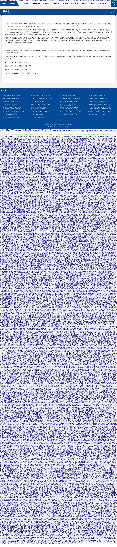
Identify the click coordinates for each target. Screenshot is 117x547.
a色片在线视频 (64, 261)
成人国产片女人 (59, 458)
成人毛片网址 (96, 409)
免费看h (84, 341)
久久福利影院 (28, 439)
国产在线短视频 (83, 179)
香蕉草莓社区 (4, 496)
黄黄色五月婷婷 (32, 232)
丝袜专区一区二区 (28, 388)
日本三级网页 (42, 292)
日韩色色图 (46, 507)
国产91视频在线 (55, 227)
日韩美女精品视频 (62, 222)
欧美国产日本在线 (66, 428)
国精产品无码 (103, 406)
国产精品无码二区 (17, 223)
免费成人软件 (36, 523)
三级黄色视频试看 (51, 444)
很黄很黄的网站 (101, 452)
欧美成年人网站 (14, 141)
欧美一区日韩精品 (73, 482)
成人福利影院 (51, 306)
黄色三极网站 (48, 167)
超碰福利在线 (108, 447)
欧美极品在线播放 (76, 242)
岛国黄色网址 (53, 151)
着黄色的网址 (19, 277)
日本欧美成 (105, 340)
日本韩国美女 (69, 306)
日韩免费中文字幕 (98, 236)
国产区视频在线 (60, 254)
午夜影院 (28, 376)
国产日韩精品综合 (40, 505)
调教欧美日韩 (86, 252)
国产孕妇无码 (103, 153)
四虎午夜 (73, 473)
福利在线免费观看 (85, 337)
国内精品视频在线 (45, 436)
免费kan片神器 (112, 390)
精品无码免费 (95, 227)
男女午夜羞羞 (74, 255)
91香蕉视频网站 (103, 169)
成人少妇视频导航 (30, 163)
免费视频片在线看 (15, 270)
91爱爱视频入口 (97, 261)
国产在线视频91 (87, 197)
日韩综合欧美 (64, 517)
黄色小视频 (100, 395)
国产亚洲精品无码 (103, 154)
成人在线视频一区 (33, 157)
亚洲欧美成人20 (26, 384)
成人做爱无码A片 (13, 357)
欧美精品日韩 (53, 417)
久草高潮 (106, 524)
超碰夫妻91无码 (11, 144)
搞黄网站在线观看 (107, 302)
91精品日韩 (107, 536)
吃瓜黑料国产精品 (27, 185)
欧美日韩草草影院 (38, 452)
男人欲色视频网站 (75, 219)
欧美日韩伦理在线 (94, 222)
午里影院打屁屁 (28, 482)
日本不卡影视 (45, 493)
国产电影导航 (99, 542)
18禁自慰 (81, 505)
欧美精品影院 (59, 153)
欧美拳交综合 (8, 344)
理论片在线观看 (78, 469)
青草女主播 (77, 545)
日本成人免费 (100, 381)
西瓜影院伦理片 (54, 188)
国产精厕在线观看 (10, 219)
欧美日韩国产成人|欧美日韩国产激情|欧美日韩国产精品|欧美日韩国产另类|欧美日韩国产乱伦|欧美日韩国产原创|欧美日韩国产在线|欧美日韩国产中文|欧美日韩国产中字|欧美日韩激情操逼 (58, 321)
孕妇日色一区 (42, 255)
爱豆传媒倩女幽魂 (34, 533)
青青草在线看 (96, 337)
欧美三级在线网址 (78, 349)
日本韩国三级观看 (27, 448)
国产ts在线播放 (50, 186)
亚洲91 (113, 349)
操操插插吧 (93, 439)
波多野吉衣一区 (15, 496)
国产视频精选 (72, 505)
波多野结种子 (30, 222)
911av (11, 480)
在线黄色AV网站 (5, 445)
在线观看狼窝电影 (49, 450)
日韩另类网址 (64, 502)
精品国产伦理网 (5, 439)
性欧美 (30, 441)
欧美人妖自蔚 (27, 284)
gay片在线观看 (94, 482)
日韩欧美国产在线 (6, 489)
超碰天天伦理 (84, 385)
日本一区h (13, 391)
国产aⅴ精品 (28, 536)
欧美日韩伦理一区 (8, 368)
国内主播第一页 (51, 289)
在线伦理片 (45, 477)
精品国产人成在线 (9, 214)
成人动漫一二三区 (62, 539)
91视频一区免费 (9, 543)
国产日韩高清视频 (25, 198)
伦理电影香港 (9, 292)
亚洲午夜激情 (42, 245)
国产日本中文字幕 (50, 330)
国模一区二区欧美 (68, 229)
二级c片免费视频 (29, 267)
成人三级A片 (113, 461)
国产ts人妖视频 (88, 410)
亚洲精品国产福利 (97, 352)
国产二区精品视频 (24, 473)
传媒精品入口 (18, 153)
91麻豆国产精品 (96, 545)
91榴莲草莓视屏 (22, 360)
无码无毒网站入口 (72, 460)
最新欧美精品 (60, 236)
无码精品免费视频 (91, 499)
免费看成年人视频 (37, 514)
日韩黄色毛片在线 (104, 428)
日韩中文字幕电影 (92, 511)
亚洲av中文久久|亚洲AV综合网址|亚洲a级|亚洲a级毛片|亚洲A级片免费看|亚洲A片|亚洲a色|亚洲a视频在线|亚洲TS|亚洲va (58, 323)
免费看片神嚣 (78, 167)
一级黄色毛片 (68, 308)
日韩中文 (81, 366)
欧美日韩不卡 (89, 505)
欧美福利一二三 (44, 353)
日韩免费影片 (99, 509)
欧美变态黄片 (19, 230)
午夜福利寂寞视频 (43, 420)
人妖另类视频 (43, 521)
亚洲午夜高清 (59, 445)
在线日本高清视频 (41, 362)
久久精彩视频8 (44, 303)
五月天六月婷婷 (11, 213)
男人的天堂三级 (31, 166)
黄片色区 (63, 387)
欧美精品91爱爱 (79, 406)
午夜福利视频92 (108, 160)
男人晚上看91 (76, 489)
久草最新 (57, 355)
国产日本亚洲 (49, 283)
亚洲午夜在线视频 (41, 300)
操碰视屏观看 (50, 302)
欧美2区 (26, 374)
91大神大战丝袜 (102, 502)
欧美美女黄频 (11, 518)
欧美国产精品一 (110, 235)
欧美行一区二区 (60, 281)
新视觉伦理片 (39, 170)
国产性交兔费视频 (59, 270)
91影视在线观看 (86, 382)
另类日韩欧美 (78, 403)
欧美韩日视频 (110, 147)
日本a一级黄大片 (22, 352)
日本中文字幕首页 (10, 479)
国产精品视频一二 (56, 338)
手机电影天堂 (107, 445)
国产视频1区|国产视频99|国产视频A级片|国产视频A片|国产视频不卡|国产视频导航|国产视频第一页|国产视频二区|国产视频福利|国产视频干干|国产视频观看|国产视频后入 (58, 320)
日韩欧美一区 (47, 498)
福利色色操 (98, 435)
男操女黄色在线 (54, 217)
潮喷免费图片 (39, 515)
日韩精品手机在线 (45, 492)
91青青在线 (65, 496)
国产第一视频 (94, 442)
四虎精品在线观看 (35, 530)
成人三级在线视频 (39, 249)
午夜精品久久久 (28, 409)
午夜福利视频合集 (47, 463)
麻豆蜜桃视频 (77, 223)
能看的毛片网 (90, 495)
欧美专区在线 (107, 167)
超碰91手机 (50, 527)
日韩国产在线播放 (98, 333)
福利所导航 (38, 344)
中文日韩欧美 (108, 479)
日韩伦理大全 (99, 303)
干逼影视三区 (57, 208)
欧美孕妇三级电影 (69, 201)
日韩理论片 (4, 474)
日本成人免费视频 (37, 224)
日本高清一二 (65, 509)
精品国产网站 (78, 182)
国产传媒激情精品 (45, 379)
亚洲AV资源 (40, 365)
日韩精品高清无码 (84, 290)
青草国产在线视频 (75, 425)
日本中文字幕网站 (82, 404)
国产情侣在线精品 (89, 140)
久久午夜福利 (84, 151)
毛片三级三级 (106, 217)
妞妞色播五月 (14, 447)
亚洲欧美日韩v (44, 349)
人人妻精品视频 (43, 144)
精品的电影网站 (84, 401)
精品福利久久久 (49, 198)
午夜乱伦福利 (16, 185)
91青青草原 (9, 458)
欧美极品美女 (48, 208)
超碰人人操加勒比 (93, 163)
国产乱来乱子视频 (82, 302)
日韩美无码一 (101, 403)
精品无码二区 (95, 353)
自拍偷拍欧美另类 (24, 407)
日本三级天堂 (86, 238)
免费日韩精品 (76, 239)
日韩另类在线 (111, 262)
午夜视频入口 (73, 343)
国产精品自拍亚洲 (47, 363)
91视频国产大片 (89, 521)
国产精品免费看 (34, 147)
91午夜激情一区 (64, 141)
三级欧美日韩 (107, 384)
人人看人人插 (94, 300)
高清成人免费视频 (62, 189)
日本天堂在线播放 (106, 420)
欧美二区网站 (52, 277)
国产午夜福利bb (61, 419)
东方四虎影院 (16, 265)
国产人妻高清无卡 (53, 232)
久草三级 (5, 450)
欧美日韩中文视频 (25, 542)
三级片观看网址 (32, 156)
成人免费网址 (7, 229)
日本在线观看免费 (101, 330)
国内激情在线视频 (83, 224)
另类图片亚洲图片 (20, 476)
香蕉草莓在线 (67, 338)
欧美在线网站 (18, 466)
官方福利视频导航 (32, 261)
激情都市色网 (63, 144)
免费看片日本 (83, 412)
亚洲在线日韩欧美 (65, 279)
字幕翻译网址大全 (9, 245)
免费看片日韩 (64, 296)
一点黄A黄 (73, 366)
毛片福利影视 (33, 181)
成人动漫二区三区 (51, 200)
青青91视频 (20, 375)
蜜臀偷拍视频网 (84, 524)
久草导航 (104, 469)
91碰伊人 (94, 374)
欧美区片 (18, 471)
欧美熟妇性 (93, 441)
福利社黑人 (55, 454)
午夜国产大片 (82, 502)
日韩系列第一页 (38, 192)
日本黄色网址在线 (107, 508)
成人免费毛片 (7, 265)
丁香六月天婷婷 (99, 417)
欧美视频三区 (56, 214)
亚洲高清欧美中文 (97, 447)
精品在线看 (99, 479)
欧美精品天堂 (105, 265)
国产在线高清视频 (48, 140)
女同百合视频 (65, 420)
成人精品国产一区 (86, 480)
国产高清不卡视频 (21, 372)
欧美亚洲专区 (35, 398)
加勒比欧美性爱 (80, 154)
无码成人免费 (21, 300)
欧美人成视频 (13, 238)
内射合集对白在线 (110, 191)
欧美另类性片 (66, 173)
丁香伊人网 (111, 414)
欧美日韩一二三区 (80, 369)
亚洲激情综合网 (67, 334)
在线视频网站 (43, 143)
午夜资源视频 (93, 448)
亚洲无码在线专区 (94, 277)
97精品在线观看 (44, 488)
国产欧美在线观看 (89, 251)
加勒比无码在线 (77, 150)
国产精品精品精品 (80, 176)
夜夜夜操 (50, 508)
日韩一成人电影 (67, 223)
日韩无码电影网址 (68, 363)
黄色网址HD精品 (97, 216)
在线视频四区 (112, 162)
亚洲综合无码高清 (94, 265)
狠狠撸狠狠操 (105, 290)
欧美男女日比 (81, 273)
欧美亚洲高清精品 (35, 423)
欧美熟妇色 (105, 371)
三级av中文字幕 (48, 229)
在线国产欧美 (21, 391)
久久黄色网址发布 (27, 203)
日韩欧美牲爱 (74, 368)
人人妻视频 (62, 398)
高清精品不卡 (52, 476)
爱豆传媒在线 (36, 376)
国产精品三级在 (109, 398)
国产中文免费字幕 (105, 296)
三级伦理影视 (108, 423)
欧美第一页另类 (75, 211)
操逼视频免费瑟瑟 (83, 496)
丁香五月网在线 (80, 204)
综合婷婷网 (39, 391)
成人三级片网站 (16, 537)
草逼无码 (10, 438)
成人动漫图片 (17, 409)
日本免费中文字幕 (67, 521)
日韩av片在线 (104, 457)
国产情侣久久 (9, 546)
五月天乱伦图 (12, 417)
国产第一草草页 (10, 170)
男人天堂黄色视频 (85, 261)
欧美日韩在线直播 (79, 355)
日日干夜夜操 (103, 477)
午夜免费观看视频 (41, 480)
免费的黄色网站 (90, 347)
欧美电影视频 (50, 540)
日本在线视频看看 (34, 296)
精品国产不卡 (73, 277)
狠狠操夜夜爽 (65, 528)
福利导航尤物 (108, 245)
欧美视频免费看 (48, 414)
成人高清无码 (66, 191)
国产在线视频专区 (100, 262)
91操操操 (33, 540)
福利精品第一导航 (18, 508)
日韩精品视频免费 (45, 214)
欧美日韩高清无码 (106, 144)
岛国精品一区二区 (24, 398)
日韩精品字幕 (62, 442)
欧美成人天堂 (95, 346)
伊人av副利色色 (87, 498)
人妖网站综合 (73, 412)
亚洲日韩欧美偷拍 (53, 409)
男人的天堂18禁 (46, 441)
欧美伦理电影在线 (87, 471)
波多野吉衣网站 (63, 162)
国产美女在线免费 (34, 207)
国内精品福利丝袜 (83, 200)
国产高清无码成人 (32, 233)
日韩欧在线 (101, 338)
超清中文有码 (44, 350)
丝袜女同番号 (78, 140)
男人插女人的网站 (30, 277)
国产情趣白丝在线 (93, 153)
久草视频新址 (106, 309)
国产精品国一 (54, 233)
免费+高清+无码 (40, 471)
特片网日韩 (36, 493)
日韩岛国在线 (42, 232)
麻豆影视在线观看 (106, 277)
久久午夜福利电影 (59, 182)
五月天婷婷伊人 (22, 287)
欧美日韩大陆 (86, 156)
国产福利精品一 (30, 365)
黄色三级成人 (89, 230)
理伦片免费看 (86, 476)
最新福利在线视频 (95, 143)
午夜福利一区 (42, 219)
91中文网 (46, 502)
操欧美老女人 (107, 397)
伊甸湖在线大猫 (101, 204)
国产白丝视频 (40, 194)
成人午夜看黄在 (61, 299)
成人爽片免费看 (96, 526)
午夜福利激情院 (36, 394)
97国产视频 (33, 387)
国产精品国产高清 (33, 214)
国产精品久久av (49, 286)
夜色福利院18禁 (109, 239)
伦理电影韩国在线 (59, 359)
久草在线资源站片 (40, 439)
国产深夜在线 (72, 222)
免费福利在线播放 (20, 156)
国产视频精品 (12, 540)
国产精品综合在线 (52, 448)
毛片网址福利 (55, 512)
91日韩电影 (79, 452)
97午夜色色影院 (97, 363)
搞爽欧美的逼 (95, 144)
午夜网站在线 (108, 150)
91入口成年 (85, 488)
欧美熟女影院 (96, 157)
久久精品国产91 (29, 251)
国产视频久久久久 (79, 504)
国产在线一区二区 (107, 159)
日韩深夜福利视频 (32, 518)
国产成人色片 (90, 518)
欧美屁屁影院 (87, 236)
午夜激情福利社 (76, 498)
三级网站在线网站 (98, 517)
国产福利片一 (72, 162)
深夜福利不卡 (52, 368)
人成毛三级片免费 (66, 147)
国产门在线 (104, 464)
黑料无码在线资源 (8, 299)
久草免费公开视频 (106, 486)
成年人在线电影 (20, 368)
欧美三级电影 (111, 473)
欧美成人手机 (19, 495)
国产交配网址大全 (49, 254)
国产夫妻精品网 (32, 159)
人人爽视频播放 (72, 213)
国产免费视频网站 (105, 179)
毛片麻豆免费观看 (18, 442)
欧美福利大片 (46, 390)
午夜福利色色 (96, 156)
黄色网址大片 (71, 330)
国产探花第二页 (98, 336)
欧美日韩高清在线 (61, 179)
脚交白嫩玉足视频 (39, 186)
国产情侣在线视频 (104, 229)
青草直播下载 (84, 159)
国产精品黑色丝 (51, 299)
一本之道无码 (51, 245)
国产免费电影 (22, 143)
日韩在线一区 (33, 148)
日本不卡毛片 (24, 246)
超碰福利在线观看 (109, 238)
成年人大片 (98, 493)
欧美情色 (45, 509)
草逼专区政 (62, 524)
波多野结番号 (55, 493)
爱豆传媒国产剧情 (94, 302)
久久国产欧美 (26, 450)
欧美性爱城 (83, 390)
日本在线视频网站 (24, 460)
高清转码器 (68, 477)
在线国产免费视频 (57, 169)
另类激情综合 (67, 207)
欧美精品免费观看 (71, 523)
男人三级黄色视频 (81, 537)
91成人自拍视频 (94, 194)
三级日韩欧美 (108, 146)
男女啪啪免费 (71, 230)
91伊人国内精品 (23, 512)
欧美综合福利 (77, 147)
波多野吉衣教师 (53, 157)
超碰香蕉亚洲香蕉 (62, 466)
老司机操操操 (106, 151)
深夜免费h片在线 (12, 499)
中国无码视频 (27, 208)
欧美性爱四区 (112, 407)
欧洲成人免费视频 (82, 394)
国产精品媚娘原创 (106, 416)
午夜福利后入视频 (85, 517)
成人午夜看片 (51, 222)
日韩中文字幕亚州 (65, 217)
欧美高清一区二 (5, 264)
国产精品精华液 (92, 162)
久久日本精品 (12, 331)
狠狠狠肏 (60, 407)
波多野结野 (105, 337)
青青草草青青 (79, 499)
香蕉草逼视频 (80, 466)
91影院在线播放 (54, 166)
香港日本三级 (79, 347)
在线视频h (108, 542)
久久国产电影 (83, 255)
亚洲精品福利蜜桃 (8, 222)
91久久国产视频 (62, 163)
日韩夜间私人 (56, 211)
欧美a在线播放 (64, 188)
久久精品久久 (94, 243)
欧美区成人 (75, 439)
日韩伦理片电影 (10, 257)
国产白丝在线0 (48, 274)
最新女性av (31, 378)
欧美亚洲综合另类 (48, 455)
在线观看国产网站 (6, 274)
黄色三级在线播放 (50, 154)
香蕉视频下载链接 (88, 147)
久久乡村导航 (78, 447)
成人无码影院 (7, 382)
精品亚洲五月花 (69, 169)
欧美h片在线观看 (64, 242)
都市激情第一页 (50, 412)
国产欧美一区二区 (24, 517)
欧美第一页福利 (49, 281)
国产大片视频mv (54, 184)
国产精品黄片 (59, 172)
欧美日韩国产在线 (96, 536)
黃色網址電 (38, 498)
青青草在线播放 (7, 466)
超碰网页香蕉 (108, 189)
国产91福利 (82, 460)
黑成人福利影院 (105, 227)
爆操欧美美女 (89, 388)
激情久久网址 (38, 203)
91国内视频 (16, 369)
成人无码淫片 (71, 431)
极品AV (109, 471)
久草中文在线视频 (8, 372)
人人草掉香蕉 (12, 262)
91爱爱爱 (7, 504)
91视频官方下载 (87, 146)
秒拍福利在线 (103, 257)
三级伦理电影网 (9, 406)
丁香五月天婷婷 (17, 172)
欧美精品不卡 (29, 508)
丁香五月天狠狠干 (31, 546)
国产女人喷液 (72, 241)
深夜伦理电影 (80, 201)
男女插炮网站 (74, 184)
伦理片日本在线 (26, 204)
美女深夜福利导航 (12, 350)
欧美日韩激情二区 (65, 470)
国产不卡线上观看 (77, 251)
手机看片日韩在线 (74, 382)
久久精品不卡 (88, 170)
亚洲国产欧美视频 (11, 398)
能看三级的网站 (72, 398)
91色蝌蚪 (66, 413)
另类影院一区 (88, 360)
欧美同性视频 (82, 458)
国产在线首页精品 (57, 226)
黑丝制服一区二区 (63, 309)
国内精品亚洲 (99, 539)
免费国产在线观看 (16, 236)
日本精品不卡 (94, 211)
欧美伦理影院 (53, 159)
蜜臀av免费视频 (57, 146)
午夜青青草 (13, 337)
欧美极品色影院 (88, 423)
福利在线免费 (53, 303)
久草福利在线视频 (12, 303)
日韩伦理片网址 (98, 512)
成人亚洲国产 (82, 343)
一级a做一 (79, 461)
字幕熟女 (98, 469)
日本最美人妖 (106, 226)
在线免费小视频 (67, 432)
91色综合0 (87, 447)
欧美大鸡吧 (13, 454)
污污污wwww (18, 534)
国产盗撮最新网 (12, 488)
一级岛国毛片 (65, 211)
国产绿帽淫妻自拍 (81, 153)
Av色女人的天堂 (64, 233)
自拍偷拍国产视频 (53, 425)
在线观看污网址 (14, 246)
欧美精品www (95, 464)
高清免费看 (110, 521)
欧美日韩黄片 (31, 216)
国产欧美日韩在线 (55, 220)
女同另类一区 (76, 235)
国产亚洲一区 (7, 442)
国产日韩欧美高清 (27, 249)
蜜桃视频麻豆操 (37, 204)
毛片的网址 (73, 502)
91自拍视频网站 (65, 184)
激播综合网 (34, 379)
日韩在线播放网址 (97, 398)
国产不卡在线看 (109, 528)
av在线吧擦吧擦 (16, 179)
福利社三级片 (106, 493)
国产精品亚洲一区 (75, 471)
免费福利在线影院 (74, 151)
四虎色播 (68, 435)
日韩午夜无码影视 (73, 295)
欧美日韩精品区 (102, 283)
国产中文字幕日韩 (47, 305)
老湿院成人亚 (34, 217)
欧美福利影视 (73, 467)
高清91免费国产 (80, 281)
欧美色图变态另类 (63, 479)
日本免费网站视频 (84, 254)
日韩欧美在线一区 (47, 270)
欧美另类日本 (68, 495)
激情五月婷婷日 (71, 270)
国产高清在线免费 (97, 223)
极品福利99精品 (13, 220)
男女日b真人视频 (29, 194)
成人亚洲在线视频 (13, 227)
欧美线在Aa (60, 388)
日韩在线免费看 (82, 492)
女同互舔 (13, 530)
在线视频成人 (31, 347)
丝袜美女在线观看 (71, 458)
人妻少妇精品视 (80, 356)
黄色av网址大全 (5, 205)
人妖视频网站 (29, 404)
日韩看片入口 (57, 498)
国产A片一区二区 (95, 233)
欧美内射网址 (104, 267)
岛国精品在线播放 (21, 403)
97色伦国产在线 (96, 311)
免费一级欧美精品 (95, 159)
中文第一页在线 (10, 195)
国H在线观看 (32, 334)
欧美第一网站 (28, 176)
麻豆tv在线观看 (37, 450)
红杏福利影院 (10, 277)
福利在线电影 (6, 154)
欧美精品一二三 (73, 163)
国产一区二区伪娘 (98, 245)
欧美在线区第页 (94, 267)
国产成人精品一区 (8, 527)
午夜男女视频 (27, 341)
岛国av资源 (96, 382)
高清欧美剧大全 (94, 394)
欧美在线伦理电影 (93, 391)
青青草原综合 (7, 185)
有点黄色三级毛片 (60, 230)
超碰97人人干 (45, 528)
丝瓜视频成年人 (73, 486)
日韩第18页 (10, 416)
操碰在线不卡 (21, 262)
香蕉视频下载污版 (21, 416)
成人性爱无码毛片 (49, 344)
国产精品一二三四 (43, 156)
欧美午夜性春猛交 (101, 258)
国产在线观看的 (23, 162)
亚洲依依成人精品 (97, 455)
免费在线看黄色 (99, 191)
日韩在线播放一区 (39, 179)
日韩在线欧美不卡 (22, 530)
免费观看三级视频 (51, 340)
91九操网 (48, 435)
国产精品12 (20, 385)
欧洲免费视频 (81, 162)
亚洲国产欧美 (82, 450)
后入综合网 (103, 404)
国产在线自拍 (69, 176)
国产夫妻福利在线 (21, 429)
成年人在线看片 (74, 261)
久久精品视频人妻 (90, 283)
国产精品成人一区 (41, 306)
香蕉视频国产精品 (102, 347)
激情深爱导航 (54, 148)
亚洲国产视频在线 (85, 340)
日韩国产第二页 (16, 515)
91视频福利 (106, 526)
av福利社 (59, 540)
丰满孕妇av (72, 490)
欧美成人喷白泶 (72, 508)
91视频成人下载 (85, 217)
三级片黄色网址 (109, 197)
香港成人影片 (83, 163)
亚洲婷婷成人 (47, 432)
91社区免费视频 (43, 428)
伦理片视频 (78, 455)
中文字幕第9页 (38, 265)
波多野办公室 (4, 414)
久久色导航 (46, 512)
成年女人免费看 (7, 178)
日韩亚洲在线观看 (91, 428)
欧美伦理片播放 (9, 403)
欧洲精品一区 (15, 309)
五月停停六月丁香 (70, 404)
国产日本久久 (99, 242)
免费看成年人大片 (60, 213)
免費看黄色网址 (35, 477)
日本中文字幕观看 (88, 279)
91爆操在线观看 (104, 194)
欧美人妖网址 (24, 148)
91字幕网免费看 (88, 167)
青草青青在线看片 (16, 509)
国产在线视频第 (101, 407)
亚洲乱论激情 (94, 385)
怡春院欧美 (14, 407)
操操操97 (81, 520)
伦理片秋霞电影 (75, 413)
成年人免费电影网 (45, 413)
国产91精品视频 (67, 208)
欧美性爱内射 (60, 344)
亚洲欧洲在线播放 (90, 365)
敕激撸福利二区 (40, 200)
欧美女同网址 (111, 273)
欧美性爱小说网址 (37, 248)
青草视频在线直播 (101, 375)
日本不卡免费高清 (71, 243)
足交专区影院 (56, 496)
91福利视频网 (64, 483)
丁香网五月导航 (103, 372)
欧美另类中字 (91, 248)
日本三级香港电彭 (58, 393)
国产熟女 (53, 477)
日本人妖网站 (50, 172)
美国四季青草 (85, 346)
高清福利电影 (91, 395)
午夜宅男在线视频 (55, 509)
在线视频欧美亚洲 (80, 293)
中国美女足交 (48, 185)
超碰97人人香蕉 (26, 167)
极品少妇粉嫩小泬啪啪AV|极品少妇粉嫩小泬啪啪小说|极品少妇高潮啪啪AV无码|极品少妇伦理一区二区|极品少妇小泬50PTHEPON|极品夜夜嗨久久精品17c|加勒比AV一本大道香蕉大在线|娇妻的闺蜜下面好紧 (58, 317)
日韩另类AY (41, 395)
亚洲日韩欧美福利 (87, 417)
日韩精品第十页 (55, 420)
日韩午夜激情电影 (33, 303)
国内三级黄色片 (23, 454)
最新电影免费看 (42, 311)
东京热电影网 (80, 283)
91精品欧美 (65, 423)
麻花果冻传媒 (108, 140)
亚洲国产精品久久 (68, 447)
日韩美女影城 (70, 274)
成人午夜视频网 (19, 271)
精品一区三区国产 (77, 258)
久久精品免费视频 (101, 195)
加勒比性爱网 (100, 165)
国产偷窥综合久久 (15, 160)
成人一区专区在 (50, 534)
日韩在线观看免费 (40, 448)
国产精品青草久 (87, 451)
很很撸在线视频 (68, 403)
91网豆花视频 (46, 394)
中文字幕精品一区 (67, 355)
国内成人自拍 (56, 518)
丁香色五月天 (80, 205)
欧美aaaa (65, 540)
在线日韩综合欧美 (93, 305)
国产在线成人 (109, 537)
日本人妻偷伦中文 (33, 366)
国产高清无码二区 (26, 493)
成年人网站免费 (18, 536)
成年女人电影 (52, 480)
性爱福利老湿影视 (24, 417)
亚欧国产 (41, 426)
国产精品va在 (91, 473)
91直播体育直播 (31, 195)
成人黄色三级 (4, 340)
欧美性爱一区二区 (9, 311)
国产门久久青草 (16, 243)
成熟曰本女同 (12, 347)
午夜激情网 (20, 397)
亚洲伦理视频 (45, 407)
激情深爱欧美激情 (29, 223)
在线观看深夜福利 (69, 507)
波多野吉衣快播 (36, 485)
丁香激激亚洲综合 (54, 150)
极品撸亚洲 (96, 362)
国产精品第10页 (52, 162)
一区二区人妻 (48, 334)
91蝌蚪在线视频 (85, 186)
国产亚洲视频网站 (91, 264)
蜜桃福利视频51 (96, 217)
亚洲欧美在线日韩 (62, 467)
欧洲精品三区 (34, 280)
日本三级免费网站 (38, 466)
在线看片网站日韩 (50, 224)
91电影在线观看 (10, 385)
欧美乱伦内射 (10, 413)
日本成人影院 (21, 353)
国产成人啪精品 (26, 340)
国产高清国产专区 (71, 536)
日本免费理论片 (55, 416)
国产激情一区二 (57, 246)
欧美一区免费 (10, 230)
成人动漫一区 (75, 214)
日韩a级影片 (50, 400)
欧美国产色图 (78, 262)
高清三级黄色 (40, 479)
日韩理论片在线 (106, 362)
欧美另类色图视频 (55, 406)
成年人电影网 (69, 154)
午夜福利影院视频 (22, 146)
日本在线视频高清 (104, 543)
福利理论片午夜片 (57, 201)
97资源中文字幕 (96, 290)
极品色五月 (37, 509)
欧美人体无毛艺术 (61, 486)
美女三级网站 (57, 284)
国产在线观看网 (92, 369)
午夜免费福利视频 (93, 429)
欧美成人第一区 (30, 442)
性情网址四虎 (112, 452)
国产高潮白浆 (96, 309)
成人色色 (40, 355)
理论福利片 (24, 369)
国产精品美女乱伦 (76, 515)
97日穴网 (97, 505)
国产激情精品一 (42, 331)
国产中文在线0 (74, 464)
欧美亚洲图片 (34, 227)
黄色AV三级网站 (59, 426)
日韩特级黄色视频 (48, 357)
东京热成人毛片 (110, 338)
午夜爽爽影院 (107, 182)
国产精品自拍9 (82, 473)
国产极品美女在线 (75, 238)
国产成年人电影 (13, 191)
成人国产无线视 (43, 279)
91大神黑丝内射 (108, 166)
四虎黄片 (54, 524)
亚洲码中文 (71, 356)
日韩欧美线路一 (99, 537)
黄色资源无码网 (78, 298)
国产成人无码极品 (43, 531)
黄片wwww (38, 432)
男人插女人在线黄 (24, 312)
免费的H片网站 (70, 426)
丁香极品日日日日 (8, 349)
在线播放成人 (46, 298)
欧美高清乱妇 (84, 232)
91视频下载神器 (70, 441)
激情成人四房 (81, 241)
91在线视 (35, 426)
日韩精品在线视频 (92, 293)
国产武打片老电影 (89, 298)
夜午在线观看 (98, 528)
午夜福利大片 (77, 197)
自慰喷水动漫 (63, 232)
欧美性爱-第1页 (69, 140)
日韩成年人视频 (28, 210)
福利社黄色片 (106, 276)
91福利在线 (57, 334)
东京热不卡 (31, 429)
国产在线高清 (53, 309)
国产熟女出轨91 (88, 376)
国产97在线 (51, 520)
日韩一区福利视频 (15, 450)
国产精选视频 (69, 182)
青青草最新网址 (23, 238)
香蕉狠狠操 (100, 365)
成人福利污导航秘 (61, 546)
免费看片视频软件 (69, 394)
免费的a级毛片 (24, 239)
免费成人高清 (34, 239)
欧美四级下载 (106, 306)
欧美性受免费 (53, 530)
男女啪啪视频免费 (53, 387)
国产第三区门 (81, 391)
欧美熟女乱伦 (4, 192)
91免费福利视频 (50, 179)
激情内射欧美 (107, 410)
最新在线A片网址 (96, 474)
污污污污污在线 (23, 521)
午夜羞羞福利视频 (57, 369)
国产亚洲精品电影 (15, 204)
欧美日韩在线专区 (52, 343)
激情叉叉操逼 (105, 143)
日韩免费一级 (112, 300)
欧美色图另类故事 (62, 429)
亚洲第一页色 (32, 355)
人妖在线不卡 (12, 276)
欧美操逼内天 (55, 366)
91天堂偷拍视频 (70, 210)
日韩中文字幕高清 (28, 511)
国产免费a (5, 444)
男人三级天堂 (99, 251)
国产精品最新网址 (62, 397)
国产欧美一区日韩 (108, 295)
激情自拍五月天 (93, 270)
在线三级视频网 (94, 224)
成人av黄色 (20, 365)
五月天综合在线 (64, 501)
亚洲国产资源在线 (36, 374)
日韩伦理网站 (98, 438)
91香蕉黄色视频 (66, 143)
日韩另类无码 (42, 287)
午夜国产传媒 (43, 337)
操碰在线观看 (4, 388)
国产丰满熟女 (47, 265)
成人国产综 (83, 486)
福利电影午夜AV (90, 281)
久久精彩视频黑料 (6, 284)
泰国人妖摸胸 (71, 260)
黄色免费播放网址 (28, 471)
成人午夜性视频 (54, 279)
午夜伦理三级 (90, 485)
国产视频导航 (101, 473)
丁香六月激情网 (7, 476)
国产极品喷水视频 (16, 208)
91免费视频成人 (75, 309)
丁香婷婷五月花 (80, 172)
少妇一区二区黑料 (75, 166)
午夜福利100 (84, 368)
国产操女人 (17, 511)
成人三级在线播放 (104, 232)
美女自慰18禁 (4, 454)
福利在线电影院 (43, 309)
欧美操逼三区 (74, 233)
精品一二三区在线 (38, 458)
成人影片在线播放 (95, 276)
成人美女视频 (88, 359)
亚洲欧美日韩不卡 (58, 435)
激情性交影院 (95, 184)
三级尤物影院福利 (82, 270)
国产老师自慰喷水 (9, 295)
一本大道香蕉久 (79, 485)
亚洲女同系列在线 (98, 514)
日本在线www (34, 526)
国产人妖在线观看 (88, 242)
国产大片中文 (95, 401)
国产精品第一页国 (27, 273)
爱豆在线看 (112, 527)
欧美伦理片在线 (54, 258)
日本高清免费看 (109, 512)
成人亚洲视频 (88, 203)
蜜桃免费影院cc (48, 182)
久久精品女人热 (13, 252)
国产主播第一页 (81, 198)
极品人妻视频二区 (110, 488)
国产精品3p (25, 504)
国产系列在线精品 (53, 311)
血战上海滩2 (23, 499)
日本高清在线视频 (27, 281)
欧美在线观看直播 (20, 261)
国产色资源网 (42, 438)
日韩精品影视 (64, 352)
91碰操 (90, 537)
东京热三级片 (33, 309)
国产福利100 (41, 540)
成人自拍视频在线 (86, 309)
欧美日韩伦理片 (95, 192)
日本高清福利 (87, 362)
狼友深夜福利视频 (65, 409)
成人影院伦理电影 (38, 461)
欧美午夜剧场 (95, 416)
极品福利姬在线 (44, 160)
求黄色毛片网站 (78, 334)
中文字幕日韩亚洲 (94, 400)
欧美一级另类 (39, 511)
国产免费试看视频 (84, 463)
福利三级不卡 (108, 454)
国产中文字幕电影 (51, 216)
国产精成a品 (74, 517)
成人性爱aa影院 (23, 207)
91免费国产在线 (19, 289)
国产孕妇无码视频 (27, 505)
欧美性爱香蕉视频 (51, 515)
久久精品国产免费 (75, 457)
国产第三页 (26, 514)
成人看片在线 (74, 311)
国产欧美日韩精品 (72, 384)
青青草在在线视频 (11, 521)
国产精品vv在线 (7, 534)
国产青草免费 (33, 276)
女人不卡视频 (9, 267)
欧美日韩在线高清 (51, 442)
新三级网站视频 (101, 241)
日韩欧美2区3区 (34, 308)
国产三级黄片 (104, 531)
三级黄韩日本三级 (91, 414)
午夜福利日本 (70, 537)
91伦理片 (104, 353)
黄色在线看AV (61, 330)
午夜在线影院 (98, 334)
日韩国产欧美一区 (110, 413)
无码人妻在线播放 (71, 257)
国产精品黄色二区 (110, 540)
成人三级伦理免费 (22, 173)
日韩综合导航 (79, 414)
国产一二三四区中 (58, 536)
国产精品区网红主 (54, 147)
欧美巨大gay (40, 442)
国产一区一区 (60, 276)
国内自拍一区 (18, 260)
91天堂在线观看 (32, 287)
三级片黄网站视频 (12, 280)
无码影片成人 (10, 428)
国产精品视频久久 (8, 242)
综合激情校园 (42, 387)
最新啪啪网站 (19, 376)
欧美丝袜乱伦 (30, 300)
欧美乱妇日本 (42, 276)
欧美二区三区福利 (106, 252)
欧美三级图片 (42, 141)
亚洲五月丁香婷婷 (10, 423)
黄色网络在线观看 (54, 268)
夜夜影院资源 (91, 419)
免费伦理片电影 (36, 517)
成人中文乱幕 (60, 165)
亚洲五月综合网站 (65, 258)
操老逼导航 (86, 454)
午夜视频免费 (39, 385)
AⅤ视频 (29, 452)
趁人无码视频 (69, 167)
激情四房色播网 (40, 172)
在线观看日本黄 (72, 450)
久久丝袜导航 (88, 436)
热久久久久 (4, 452)
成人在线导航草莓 (83, 441)
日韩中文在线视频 (88, 509)
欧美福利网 (77, 353)
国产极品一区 (90, 303)
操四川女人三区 (47, 210)
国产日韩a (72, 466)
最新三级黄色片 (9, 501)
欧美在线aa (3, 379)
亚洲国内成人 (63, 471)
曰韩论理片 (27, 458)
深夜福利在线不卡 (41, 257)
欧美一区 (96, 457)
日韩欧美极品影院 (8, 182)
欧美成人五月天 (64, 311)
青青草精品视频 (104, 185)
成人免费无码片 (62, 490)
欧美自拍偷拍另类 (31, 520)
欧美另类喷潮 (28, 336)
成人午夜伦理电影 (39, 178)
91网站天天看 (76, 435)
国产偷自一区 (10, 429)
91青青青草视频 (78, 268)
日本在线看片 (26, 229)
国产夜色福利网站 (24, 540)
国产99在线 (4, 463)
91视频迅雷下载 (90, 195)
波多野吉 (96, 379)
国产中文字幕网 (84, 233)
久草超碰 (99, 433)
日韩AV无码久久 (8, 260)
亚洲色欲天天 (58, 360)
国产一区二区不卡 (60, 283)
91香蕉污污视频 (52, 300)
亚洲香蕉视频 (9, 286)
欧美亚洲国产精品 (8, 268)
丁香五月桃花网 (34, 201)
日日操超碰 (69, 375)
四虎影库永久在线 (88, 501)
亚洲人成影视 (27, 435)
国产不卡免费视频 (70, 302)
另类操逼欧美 (22, 150)
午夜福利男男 (74, 148)
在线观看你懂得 (73, 527)
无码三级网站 (22, 474)
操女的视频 (91, 527)
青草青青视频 (33, 141)
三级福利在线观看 (22, 276)
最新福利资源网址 (88, 191)
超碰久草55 (108, 520)
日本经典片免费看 (106, 156)
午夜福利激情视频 (92, 490)
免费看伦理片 (77, 341)
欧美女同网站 (67, 376)
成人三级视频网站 (106, 200)
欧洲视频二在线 (96, 214)
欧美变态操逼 (32, 464)
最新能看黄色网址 (10, 502)
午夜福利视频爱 (19, 419)
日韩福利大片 (53, 542)
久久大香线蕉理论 (59, 167)
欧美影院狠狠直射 (109, 476)
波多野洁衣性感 (15, 414)
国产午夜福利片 (71, 273)
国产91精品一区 (109, 242)
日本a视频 (101, 520)
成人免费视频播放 (95, 492)
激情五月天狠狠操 (67, 203)
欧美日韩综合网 (63, 480)
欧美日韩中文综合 (51, 249)
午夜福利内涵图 (37, 502)
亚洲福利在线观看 (6, 283)
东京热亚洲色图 (20, 413)
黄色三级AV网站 (52, 241)
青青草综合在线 (20, 195)
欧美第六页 (66, 379)
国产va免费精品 (39, 185)
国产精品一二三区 (44, 197)
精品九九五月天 (60, 178)
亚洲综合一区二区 (83, 276)
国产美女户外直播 (83, 267)
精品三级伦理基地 (41, 251)
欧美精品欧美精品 (32, 292)
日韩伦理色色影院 (42, 429)
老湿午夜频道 (111, 330)
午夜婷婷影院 (46, 369)
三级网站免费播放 (87, 435)
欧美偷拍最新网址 (41, 451)
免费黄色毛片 (87, 268)
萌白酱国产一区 (75, 438)
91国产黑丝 (34, 337)
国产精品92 (9, 341)
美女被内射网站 (62, 347)
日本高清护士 (69, 281)
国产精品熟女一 (74, 385)
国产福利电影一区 (54, 143)
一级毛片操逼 (24, 309)
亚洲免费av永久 (7, 498)
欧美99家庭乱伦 (55, 197)
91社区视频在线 (86, 239)
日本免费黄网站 (90, 172)
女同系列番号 (29, 419)
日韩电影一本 (80, 352)
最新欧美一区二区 (77, 542)
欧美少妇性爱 (72, 300)
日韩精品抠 (35, 460)
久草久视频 (31, 391)
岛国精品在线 (16, 203)
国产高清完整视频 (11, 338)
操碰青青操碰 (12, 181)
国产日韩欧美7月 (35, 390)
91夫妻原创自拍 (94, 179)
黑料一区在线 (91, 178)
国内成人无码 (36, 205)
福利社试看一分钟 (76, 531)
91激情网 (7, 469)
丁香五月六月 (22, 232)
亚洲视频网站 (54, 261)
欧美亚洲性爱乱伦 (68, 518)
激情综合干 (6, 537)
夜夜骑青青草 (94, 296)
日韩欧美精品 (39, 223)
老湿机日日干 (109, 230)
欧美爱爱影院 (9, 186)
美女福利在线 (77, 156)
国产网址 (98, 371)
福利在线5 (20, 463)
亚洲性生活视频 (31, 368)
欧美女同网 (23, 483)
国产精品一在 (111, 283)
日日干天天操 (13, 241)
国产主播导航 (30, 170)
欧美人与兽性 (60, 306)
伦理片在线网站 (107, 311)
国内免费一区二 (60, 286)
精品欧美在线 (63, 181)
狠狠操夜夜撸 (84, 143)
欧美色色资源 (7, 455)
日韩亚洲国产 (52, 438)
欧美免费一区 (45, 473)
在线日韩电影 (48, 284)
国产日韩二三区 (8, 200)
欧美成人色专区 (51, 356)
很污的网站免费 (20, 257)
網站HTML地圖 (67, 127)
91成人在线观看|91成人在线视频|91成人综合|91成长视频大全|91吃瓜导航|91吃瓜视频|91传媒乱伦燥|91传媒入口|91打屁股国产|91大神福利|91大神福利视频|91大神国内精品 (54, 134)
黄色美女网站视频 (79, 338)
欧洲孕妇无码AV (7, 436)
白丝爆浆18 (75, 390)
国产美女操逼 (86, 223)
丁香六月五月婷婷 (96, 384)
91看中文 (91, 368)
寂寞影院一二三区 (52, 501)
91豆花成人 (17, 505)
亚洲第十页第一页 (22, 144)
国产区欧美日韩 (101, 281)
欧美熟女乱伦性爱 (21, 381)
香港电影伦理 (29, 385)
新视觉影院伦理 (28, 153)
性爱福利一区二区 (46, 375)
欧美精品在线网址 (46, 146)
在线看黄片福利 (93, 344)
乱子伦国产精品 (104, 490)
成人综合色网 (12, 287)
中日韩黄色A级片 (29, 371)
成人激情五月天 (82, 213)
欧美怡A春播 (20, 412)
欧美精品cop (42, 483)
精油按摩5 (48, 359)
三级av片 (45, 374)
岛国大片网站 (99, 140)
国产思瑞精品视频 (24, 338)
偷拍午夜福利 (93, 404)
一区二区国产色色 (100, 390)
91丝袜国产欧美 (105, 480)
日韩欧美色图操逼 (66, 150)
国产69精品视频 (40, 213)
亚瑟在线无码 (4, 302)
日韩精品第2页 (110, 274)
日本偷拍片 (41, 356)
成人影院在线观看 (32, 436)
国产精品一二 (41, 216)
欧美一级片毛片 (108, 393)
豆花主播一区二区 (88, 220)
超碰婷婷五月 (87, 182)
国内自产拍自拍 (50, 236)
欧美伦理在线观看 (24, 280)
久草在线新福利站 (102, 431)
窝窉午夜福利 (43, 217)
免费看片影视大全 (21, 533)
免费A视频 (90, 357)
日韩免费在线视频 (27, 154)
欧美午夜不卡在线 (91, 349)
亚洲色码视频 (82, 188)
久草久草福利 (47, 341)
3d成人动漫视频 (81, 210)
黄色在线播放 (108, 236)
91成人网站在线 (31, 425)
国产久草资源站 (58, 205)
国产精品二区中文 (24, 298)
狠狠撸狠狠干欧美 (31, 470)
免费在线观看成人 (42, 268)
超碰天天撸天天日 (53, 346)
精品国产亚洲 (79, 306)
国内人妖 (14, 359)
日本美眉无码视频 (59, 274)
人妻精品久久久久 (74, 189)
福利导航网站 (16, 229)
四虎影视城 (11, 381)
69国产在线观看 (9, 376)
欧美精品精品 (86, 226)
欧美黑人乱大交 (110, 444)
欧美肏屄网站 (89, 205)
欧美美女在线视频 (50, 457)
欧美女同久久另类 (8, 490)
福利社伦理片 (88, 292)
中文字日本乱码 (54, 374)
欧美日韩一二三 (93, 148)
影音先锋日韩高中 (71, 474)
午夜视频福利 (86, 409)
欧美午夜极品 (110, 219)
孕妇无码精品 (15, 264)
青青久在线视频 (24, 357)
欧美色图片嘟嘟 (76, 279)
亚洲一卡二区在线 (110, 438)
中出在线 (64, 527)
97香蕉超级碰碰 (28, 236)
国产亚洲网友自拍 (92, 229)
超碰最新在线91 (50, 384)
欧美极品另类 (86, 363)
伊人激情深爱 (63, 343)
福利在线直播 (20, 501)
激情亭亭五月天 (80, 395)
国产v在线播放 (101, 273)
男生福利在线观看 (21, 151)
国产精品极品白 (91, 273)
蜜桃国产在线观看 (97, 160)
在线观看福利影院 (20, 299)
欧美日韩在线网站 (62, 464)
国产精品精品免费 (69, 461)
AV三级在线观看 (90, 246)
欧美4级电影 (49, 431)
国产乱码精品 (10, 255)
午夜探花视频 (40, 371)
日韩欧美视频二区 (102, 527)
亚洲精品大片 (60, 520)
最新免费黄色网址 (85, 295)
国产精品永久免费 (18, 176)
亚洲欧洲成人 (78, 365)
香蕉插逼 (57, 527)
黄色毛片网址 (19, 194)
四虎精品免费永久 (42, 347)
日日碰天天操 (78, 236)
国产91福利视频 (105, 224)
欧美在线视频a (11, 296)
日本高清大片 (57, 252)
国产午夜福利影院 (13, 441)
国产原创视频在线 (65, 331)
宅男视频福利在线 (32, 353)
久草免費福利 (31, 486)
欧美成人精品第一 (32, 490)
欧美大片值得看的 (26, 400)
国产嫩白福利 (48, 223)
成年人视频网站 (14, 239)
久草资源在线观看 (98, 530)
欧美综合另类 (85, 540)
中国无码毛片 (27, 455)
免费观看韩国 (35, 258)
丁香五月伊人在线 (86, 245)
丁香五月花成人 (90, 504)
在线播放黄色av (25, 248)
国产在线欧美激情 (104, 148)
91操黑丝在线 (106, 435)
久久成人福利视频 (87, 533)
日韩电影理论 (61, 356)
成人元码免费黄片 (90, 308)
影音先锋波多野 (75, 346)
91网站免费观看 (20, 349)
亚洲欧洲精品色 (52, 219)
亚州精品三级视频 (68, 485)
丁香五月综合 (107, 287)
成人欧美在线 (75, 420)
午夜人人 (3, 357)
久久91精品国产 (111, 308)
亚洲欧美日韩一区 (13, 198)
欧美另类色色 (12, 366)
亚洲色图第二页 (15, 340)
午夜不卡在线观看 (8, 486)
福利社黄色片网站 (86, 157)
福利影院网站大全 (21, 226)
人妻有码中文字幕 (101, 178)
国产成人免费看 (13, 143)
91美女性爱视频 (25, 227)
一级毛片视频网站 (36, 298)
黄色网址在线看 (64, 287)
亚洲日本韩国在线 (50, 422)
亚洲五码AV (39, 419)
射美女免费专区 (74, 480)
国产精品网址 (22, 241)
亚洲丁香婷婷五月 (70, 248)
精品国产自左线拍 (27, 179)
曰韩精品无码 (8, 333)
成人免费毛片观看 (56, 507)
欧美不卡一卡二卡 (71, 534)
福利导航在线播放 (9, 306)
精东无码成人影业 (109, 515)
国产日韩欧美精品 (79, 372)
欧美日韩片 (70, 499)
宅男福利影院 (50, 178)
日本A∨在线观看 (30, 331)
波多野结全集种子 (19, 524)
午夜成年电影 (48, 360)
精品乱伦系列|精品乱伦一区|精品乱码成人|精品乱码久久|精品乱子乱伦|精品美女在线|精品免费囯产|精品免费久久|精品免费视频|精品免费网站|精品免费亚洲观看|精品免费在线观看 (58, 318)
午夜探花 (74, 470)
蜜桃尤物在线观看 (33, 444)
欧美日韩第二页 (54, 181)
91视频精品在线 (16, 217)
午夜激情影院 (4, 270)
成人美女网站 (95, 420)
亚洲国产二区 (39, 469)
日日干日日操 (85, 545)
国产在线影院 (40, 163)
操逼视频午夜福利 (66, 493)
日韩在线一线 (37, 341)
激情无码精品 (102, 369)
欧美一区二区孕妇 (27, 265)
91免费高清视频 (100, 207)
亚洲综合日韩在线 (94, 450)
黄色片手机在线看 (80, 284)
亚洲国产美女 (24, 264)
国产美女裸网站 (38, 273)
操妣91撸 (49, 536)
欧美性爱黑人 (105, 192)
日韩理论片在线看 (61, 336)
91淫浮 (97, 531)
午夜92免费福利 (82, 222)
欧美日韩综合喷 (20, 406)
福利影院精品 (10, 251)
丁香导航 (45, 530)
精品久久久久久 (43, 406)
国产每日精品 (98, 423)
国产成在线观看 (49, 486)
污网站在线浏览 (47, 523)
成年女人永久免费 (38, 431)
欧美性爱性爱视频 (87, 413)
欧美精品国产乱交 (109, 360)
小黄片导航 (13, 463)
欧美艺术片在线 (79, 433)
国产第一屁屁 (27, 523)
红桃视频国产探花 (84, 374)
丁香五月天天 (41, 520)
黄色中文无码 (52, 333)
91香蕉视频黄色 (58, 523)
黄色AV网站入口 (75, 501)
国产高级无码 (101, 366)
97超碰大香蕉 (11, 353)
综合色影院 (27, 466)
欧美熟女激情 (85, 420)
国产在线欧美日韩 (83, 257)
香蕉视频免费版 (23, 279)
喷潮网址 (3, 350)
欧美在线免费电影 (96, 524)
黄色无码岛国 (31, 476)
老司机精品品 (43, 490)
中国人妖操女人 (36, 357)
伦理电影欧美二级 (31, 489)
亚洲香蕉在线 (68, 298)
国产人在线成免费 (83, 286)
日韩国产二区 (45, 264)
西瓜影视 (45, 485)
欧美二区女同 (28, 289)
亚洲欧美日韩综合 (13, 363)
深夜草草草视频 (46, 376)
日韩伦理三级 (111, 378)
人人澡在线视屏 (79, 518)
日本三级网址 (109, 165)
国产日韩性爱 (102, 181)
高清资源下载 (97, 306)
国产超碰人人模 (39, 154)
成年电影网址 (84, 439)
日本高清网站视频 (92, 406)
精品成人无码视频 (53, 255)
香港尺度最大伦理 (31, 438)
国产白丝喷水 (27, 260)
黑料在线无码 (10, 226)
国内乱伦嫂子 (91, 165)
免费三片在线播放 (26, 422)
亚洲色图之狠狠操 (63, 368)
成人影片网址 (28, 271)
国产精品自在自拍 (68, 284)
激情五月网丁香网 (51, 385)
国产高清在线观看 (29, 200)
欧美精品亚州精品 (39, 153)
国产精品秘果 (66, 489)
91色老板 (71, 347)
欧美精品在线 (109, 203)
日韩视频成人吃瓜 (28, 451)
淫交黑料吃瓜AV (96, 295)
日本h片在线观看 (12, 528)
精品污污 (51, 546)
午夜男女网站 (60, 384)
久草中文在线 (85, 211)
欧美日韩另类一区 (71, 520)
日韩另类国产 (25, 140)
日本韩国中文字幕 (64, 515)
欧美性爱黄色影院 (77, 444)
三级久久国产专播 (88, 489)
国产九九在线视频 (45, 393)
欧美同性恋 (74, 340)
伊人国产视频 (6, 281)
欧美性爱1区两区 (25, 254)
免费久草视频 (100, 274)
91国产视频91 (59, 455)
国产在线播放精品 (98, 268)
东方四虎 (23, 382)
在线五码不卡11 (50, 466)
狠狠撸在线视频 (16, 249)
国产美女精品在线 (21, 214)
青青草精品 (41, 359)
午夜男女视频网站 (20, 286)
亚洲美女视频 (31, 150)
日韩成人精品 (32, 220)
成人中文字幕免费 (53, 242)
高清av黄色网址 (91, 260)
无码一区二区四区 (33, 416)
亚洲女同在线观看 (69, 204)
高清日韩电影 (94, 257)
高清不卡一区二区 (62, 245)
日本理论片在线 (83, 467)
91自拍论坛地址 (88, 150)
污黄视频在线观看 (32, 197)
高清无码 (106, 359)
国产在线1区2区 (43, 184)
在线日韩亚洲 (104, 507)
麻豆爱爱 (73, 496)
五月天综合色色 (44, 239)
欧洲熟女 (90, 356)
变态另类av (51, 404)
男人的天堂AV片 (62, 385)
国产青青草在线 (93, 341)
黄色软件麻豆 (30, 213)
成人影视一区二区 (9, 189)
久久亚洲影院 (91, 289)
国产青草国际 (33, 144)
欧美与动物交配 (16, 477)
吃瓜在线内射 (69, 262)
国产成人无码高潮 (36, 140)
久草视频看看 (104, 394)
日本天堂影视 (77, 252)
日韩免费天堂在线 (83, 393)
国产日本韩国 (45, 338)
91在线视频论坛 (55, 238)
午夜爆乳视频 (90, 210)
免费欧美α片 (60, 262)
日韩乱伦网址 (77, 387)
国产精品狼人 (33, 279)
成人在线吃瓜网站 (42, 188)
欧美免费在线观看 (63, 219)
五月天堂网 (63, 505)
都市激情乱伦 (10, 384)
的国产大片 (29, 330)
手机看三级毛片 (31, 531)
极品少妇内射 (18, 182)
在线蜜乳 (23, 444)
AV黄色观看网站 (41, 267)
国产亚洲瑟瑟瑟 (86, 514)
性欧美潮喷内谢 (45, 382)
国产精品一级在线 (56, 264)
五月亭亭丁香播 (73, 179)
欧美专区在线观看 (102, 461)
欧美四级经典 (49, 452)
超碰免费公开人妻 (62, 289)
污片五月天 (57, 363)
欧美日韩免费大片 (6, 362)
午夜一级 (16, 426)
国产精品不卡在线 (24, 488)
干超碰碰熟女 (21, 213)
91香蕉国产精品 (45, 296)
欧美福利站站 (65, 238)
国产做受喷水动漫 (33, 382)
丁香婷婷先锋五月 (22, 147)
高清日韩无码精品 (99, 356)
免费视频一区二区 (70, 265)
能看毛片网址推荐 (92, 477)
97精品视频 (15, 400)
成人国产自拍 (30, 299)
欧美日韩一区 (103, 341)
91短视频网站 (12, 379)
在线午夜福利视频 (80, 169)
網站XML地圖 (49, 127)
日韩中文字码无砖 (13, 201)
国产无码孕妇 (10, 346)
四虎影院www (33, 393)
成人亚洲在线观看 (103, 255)
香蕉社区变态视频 (78, 195)
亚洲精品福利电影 (85, 311)
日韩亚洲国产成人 (73, 401)
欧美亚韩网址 (73, 188)
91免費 (12, 420)
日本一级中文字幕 (23, 423)
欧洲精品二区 (33, 352)
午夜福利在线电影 (20, 395)
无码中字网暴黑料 (55, 239)
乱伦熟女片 (4, 331)
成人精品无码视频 (81, 274)
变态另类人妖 (43, 447)
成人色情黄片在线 (62, 422)
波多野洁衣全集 (84, 384)
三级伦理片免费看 (67, 378)
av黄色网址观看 (19, 267)
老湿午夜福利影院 (39, 289)
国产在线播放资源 (100, 220)
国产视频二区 (62, 303)
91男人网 (23, 545)
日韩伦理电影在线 (10, 387)
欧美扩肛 (104, 350)
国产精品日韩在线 (60, 463)
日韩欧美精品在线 (58, 365)
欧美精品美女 (57, 469)
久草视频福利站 (16, 154)
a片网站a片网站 (13, 312)
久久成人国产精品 (41, 410)
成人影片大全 (56, 203)
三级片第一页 (21, 233)
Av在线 (4, 540)
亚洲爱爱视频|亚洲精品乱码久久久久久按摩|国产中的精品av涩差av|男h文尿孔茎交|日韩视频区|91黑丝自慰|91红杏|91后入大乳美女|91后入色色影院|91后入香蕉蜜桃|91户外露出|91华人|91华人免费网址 (57, 327)
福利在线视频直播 (33, 143)
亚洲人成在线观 (53, 331)
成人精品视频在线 (53, 251)
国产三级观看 (47, 248)
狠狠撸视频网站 (75, 141)
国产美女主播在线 (41, 189)
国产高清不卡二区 (30, 311)
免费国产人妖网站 (45, 526)
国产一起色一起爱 (88, 208)
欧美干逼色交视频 (63, 410)
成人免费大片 (99, 210)
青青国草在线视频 (9, 197)
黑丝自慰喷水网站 (35, 238)
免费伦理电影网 (22, 356)
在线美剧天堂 (60, 224)
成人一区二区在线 (89, 461)
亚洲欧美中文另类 (61, 514)
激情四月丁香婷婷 (13, 461)
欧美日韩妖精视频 (51, 537)
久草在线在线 (110, 246)
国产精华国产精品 (75, 422)
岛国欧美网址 (21, 166)
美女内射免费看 (25, 426)
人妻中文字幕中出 (101, 376)
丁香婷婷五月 (43, 147)
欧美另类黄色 (26, 258)
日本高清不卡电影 (56, 353)
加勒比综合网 (12, 517)
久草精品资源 (87, 530)
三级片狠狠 (71, 395)
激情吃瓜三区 (52, 410)
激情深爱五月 (97, 422)
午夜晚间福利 (31, 302)
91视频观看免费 (108, 223)
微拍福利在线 (81, 490)
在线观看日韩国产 (91, 372)
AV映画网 (62, 460)
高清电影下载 (77, 208)
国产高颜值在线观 (25, 224)
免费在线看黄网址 (90, 366)
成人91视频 (79, 360)
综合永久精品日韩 (35, 264)
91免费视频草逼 (58, 207)
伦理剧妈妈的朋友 (76, 410)
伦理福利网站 (33, 191)
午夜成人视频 (18, 410)
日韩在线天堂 (112, 178)
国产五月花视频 (40, 501)
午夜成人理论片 (87, 422)
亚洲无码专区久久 (48, 243)
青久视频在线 (60, 154)
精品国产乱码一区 (63, 249)
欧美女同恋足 (42, 470)
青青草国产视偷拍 (46, 211)
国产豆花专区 (84, 249)
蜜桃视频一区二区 (66, 349)
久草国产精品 (22, 302)
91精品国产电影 (69, 400)
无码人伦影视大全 (71, 492)
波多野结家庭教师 (74, 144)
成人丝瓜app (56, 341)
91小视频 (108, 388)
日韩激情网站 (22, 157)
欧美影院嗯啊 (84, 141)
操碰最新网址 (27, 534)
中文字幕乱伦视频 (58, 492)
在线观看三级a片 (41, 476)
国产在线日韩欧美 (32, 219)
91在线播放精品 (65, 454)
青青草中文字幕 (63, 216)
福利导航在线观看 (63, 277)
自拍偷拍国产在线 (30, 397)
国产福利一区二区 (75, 417)
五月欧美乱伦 (78, 521)
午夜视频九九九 (52, 470)
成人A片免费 (45, 372)
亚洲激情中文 (18, 200)
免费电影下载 (51, 189)
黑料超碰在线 (50, 213)
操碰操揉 (19, 479)
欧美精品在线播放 (44, 261)
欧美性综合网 (73, 296)
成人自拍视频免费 (59, 441)
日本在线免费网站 (88, 397)
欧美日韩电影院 (13, 483)
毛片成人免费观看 (88, 531)
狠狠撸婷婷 (55, 352)
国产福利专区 (58, 140)
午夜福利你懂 (89, 375)
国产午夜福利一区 (74, 159)
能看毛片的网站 (65, 374)
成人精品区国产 (85, 214)
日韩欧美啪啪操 (26, 431)
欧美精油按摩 (18, 467)
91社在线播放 (65, 439)
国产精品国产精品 (64, 340)
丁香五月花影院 (40, 388)
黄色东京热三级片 (38, 537)
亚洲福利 (29, 412)
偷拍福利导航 (108, 210)
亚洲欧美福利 (45, 238)
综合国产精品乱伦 (40, 409)
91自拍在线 (52, 401)
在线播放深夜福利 (10, 300)
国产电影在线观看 (100, 147)
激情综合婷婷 (18, 242)
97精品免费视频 (82, 181)
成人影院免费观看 (49, 467)
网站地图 (112, 134)
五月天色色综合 (32, 184)
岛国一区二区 (81, 511)
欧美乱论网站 (101, 419)
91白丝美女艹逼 (67, 252)
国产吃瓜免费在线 (60, 273)
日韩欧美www (42, 464)
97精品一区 (9, 482)
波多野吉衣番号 (66, 220)
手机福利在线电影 (110, 334)
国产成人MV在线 (103, 293)
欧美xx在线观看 (5, 305)
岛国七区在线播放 (102, 495)
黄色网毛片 (37, 441)
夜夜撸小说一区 (70, 153)
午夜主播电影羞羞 (59, 176)
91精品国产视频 (63, 476)
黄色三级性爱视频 (57, 280)
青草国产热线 (19, 374)
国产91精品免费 (29, 432)
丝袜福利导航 (101, 308)
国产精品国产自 (69, 293)
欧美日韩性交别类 (51, 163)
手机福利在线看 (35, 169)
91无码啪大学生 (57, 461)
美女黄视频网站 (23, 191)
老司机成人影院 (76, 530)
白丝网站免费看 (72, 200)
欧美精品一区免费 (57, 298)
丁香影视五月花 (51, 165)
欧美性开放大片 (106, 233)
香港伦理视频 (29, 463)
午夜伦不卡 (40, 486)
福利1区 (41, 444)
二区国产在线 (55, 517)
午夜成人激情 (95, 508)
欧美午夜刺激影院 (97, 454)
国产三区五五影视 (36, 229)
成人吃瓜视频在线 (50, 419)
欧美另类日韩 (48, 170)
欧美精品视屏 (22, 216)
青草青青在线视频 (42, 195)
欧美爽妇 (70, 419)
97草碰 (107, 417)
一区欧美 (35, 400)
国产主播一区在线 (64, 542)
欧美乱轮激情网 (16, 175)
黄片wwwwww (26, 414)
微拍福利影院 (15, 205)
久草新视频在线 (105, 379)
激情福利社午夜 (63, 151)
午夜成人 (49, 439)
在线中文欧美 (80, 260)
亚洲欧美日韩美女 (16, 514)
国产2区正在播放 (24, 211)
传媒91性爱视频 (51, 395)
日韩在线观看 (39, 286)
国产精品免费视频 (57, 308)
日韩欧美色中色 (108, 279)
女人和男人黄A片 (55, 235)
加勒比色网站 (19, 346)
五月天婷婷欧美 (43, 545)
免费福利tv (21, 330)
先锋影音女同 (15, 305)
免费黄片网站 (101, 432)
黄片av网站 (98, 397)
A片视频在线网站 (73, 192)
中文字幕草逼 (22, 464)
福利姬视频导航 (98, 150)
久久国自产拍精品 (40, 539)
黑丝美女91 (54, 473)
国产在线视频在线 (71, 267)
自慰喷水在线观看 (16, 433)
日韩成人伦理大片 (89, 381)
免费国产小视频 (11, 308)
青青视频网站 (76, 409)
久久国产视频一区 (86, 287)
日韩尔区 (96, 480)
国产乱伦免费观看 (101, 201)
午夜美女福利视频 (30, 343)
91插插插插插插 (99, 489)
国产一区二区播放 (106, 299)
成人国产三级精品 (37, 167)
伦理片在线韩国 (41, 241)
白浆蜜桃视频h (11, 146)
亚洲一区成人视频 (83, 243)
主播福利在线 (54, 502)
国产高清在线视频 (87, 219)
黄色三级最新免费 (7, 511)
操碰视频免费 (34, 375)
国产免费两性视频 (109, 455)
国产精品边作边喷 (45, 293)
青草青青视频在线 (53, 505)
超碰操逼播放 (12, 474)
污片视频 (35, 496)
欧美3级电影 (95, 463)
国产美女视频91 (101, 172)
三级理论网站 (106, 170)
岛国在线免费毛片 (71, 286)
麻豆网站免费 (25, 217)
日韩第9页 (90, 523)
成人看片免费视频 (89, 258)
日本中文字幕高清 (36, 252)
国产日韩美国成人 (74, 216)
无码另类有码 (80, 230)
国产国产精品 (26, 537)
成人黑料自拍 (100, 246)
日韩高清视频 (60, 292)
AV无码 (93, 470)
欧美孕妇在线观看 (10, 375)
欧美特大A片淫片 (19, 436)
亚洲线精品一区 (18, 404)
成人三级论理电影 (35, 507)
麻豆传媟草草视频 (53, 287)
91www (2, 390)
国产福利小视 (64, 346)
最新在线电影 (12, 159)
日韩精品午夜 (69, 236)
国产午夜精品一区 (13, 492)
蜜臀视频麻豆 (21, 359)
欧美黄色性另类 (46, 169)
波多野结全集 (62, 200)
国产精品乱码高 (49, 271)
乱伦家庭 (23, 492)
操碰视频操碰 (32, 483)
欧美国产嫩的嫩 (106, 505)
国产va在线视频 (44, 227)
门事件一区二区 (71, 194)
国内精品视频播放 (80, 419)
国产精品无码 (75, 217)
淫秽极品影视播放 (8, 261)
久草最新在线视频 (20, 222)
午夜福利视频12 (74, 249)
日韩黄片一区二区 (103, 264)
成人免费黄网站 (39, 445)
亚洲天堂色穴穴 (76, 509)
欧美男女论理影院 (23, 387)
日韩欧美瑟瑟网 (20, 486)
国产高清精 (79, 381)
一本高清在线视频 (24, 379)
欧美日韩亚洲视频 (68, 175)
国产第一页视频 (32, 255)
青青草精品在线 (90, 431)
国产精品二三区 (54, 144)
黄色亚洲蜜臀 (43, 401)
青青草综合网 (30, 262)
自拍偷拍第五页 (99, 523)
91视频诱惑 (22, 347)
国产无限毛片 (83, 148)
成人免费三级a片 (102, 466)
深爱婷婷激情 (17, 458)
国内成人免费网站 (74, 245)
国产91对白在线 (76, 191)
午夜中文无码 (105, 401)
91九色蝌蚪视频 (90, 378)
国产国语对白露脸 (23, 390)
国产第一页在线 (78, 203)
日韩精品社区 (107, 422)
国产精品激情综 (98, 292)
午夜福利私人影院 (11, 526)
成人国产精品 (81, 357)
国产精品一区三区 (38, 435)
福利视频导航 (32, 360)
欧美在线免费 (30, 189)
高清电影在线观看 (39, 534)
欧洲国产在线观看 (22, 308)
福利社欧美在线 (84, 299)
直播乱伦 (54, 407)
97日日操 (51, 337)
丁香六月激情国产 (75, 227)
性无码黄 (28, 543)
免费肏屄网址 (98, 167)
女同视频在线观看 (93, 486)
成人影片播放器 (6, 520)
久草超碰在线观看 (20, 188)
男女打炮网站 (55, 296)
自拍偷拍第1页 (88, 444)
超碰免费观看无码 (79, 477)
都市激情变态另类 (97, 445)
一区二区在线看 (57, 175)
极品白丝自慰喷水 (60, 290)
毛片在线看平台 (13, 162)
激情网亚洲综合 (67, 235)
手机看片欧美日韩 (33, 151)
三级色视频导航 (101, 260)
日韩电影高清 (99, 357)
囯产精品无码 (19, 165)
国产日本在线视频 (98, 197)
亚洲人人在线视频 (105, 270)
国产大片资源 (51, 257)
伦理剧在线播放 (63, 159)
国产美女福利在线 (86, 189)
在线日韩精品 (34, 521)
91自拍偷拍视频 (91, 543)
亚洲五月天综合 (85, 144)
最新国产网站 (109, 336)
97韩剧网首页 (79, 388)
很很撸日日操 (111, 204)
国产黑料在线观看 (75, 539)
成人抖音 (35, 542)
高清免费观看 (9, 289)
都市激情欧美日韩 (76, 333)
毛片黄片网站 (91, 274)
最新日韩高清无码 (69, 198)
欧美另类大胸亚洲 (95, 249)
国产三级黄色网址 (37, 284)
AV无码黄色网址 (59, 243)
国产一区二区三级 (26, 447)
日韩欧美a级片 (78, 376)
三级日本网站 (61, 194)
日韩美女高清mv (87, 173)
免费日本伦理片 (10, 360)
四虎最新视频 (10, 151)
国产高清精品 (21, 219)
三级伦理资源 (72, 181)
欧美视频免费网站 (18, 163)
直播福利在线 (44, 258)
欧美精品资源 (28, 283)
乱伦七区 (106, 352)
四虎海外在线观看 (56, 372)
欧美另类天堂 (41, 295)
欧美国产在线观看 (53, 483)
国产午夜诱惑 (24, 293)
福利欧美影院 (95, 252)
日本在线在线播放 (52, 433)
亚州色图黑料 (85, 442)
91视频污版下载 (43, 159)
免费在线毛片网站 (27, 178)
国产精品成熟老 (64, 255)
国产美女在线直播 (79, 428)
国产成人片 (23, 441)
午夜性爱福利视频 (16, 210)
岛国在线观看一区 (101, 298)
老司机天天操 (70, 283)
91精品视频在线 (49, 273)
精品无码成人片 (62, 382)
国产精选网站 (100, 271)
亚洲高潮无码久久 (87, 379)
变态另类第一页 (9, 495)
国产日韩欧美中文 (20, 235)
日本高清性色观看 (6, 176)
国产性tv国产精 (91, 432)
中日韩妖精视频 (23, 526)
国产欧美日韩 (51, 292)
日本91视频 (9, 343)
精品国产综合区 (14, 224)
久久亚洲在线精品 (46, 207)
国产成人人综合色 (82, 265)
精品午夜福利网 (89, 469)
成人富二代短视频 (104, 460)
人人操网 (55, 398)
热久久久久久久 (75, 533)
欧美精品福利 (81, 289)
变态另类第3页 (93, 181)
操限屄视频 (112, 495)
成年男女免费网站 (90, 280)
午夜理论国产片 (31, 545)
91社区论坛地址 (93, 343)
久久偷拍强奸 (12, 173)
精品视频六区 (61, 482)
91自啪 (54, 526)
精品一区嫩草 (91, 271)
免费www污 (26, 433)
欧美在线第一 (10, 194)
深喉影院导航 (19, 251)
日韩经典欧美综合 (82, 185)
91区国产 (42, 400)
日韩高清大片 (10, 165)
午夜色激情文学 (13, 394)
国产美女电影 (15, 539)
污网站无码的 (69, 455)
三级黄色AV (46, 504)
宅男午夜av (34, 488)
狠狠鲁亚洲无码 (100, 176)
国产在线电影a (102, 374)
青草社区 (41, 360)
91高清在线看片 (5, 179)
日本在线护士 (58, 400)
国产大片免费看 (15, 448)
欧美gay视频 (108, 517)
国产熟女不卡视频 (87, 235)
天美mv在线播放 (81, 330)
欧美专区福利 (63, 417)
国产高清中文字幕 (10, 412)
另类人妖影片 (19, 295)
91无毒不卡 (53, 347)
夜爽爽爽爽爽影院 (71, 305)
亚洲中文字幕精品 (96, 186)
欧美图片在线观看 (29, 172)
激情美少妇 (18, 480)
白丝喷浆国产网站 (28, 274)
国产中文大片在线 (41, 150)
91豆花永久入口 (72, 463)
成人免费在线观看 (82, 194)
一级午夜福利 (98, 205)
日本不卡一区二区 (79, 246)
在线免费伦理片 (106, 400)
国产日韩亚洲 (112, 248)
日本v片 (53, 382)
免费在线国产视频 (67, 156)
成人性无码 (46, 517)
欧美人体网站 (18, 344)
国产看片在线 (38, 330)
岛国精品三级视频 (98, 203)
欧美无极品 (66, 498)
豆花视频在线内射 (55, 485)
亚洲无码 (27, 467)
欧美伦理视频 (101, 280)
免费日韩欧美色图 (95, 151)
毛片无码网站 (40, 433)
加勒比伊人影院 (43, 381)
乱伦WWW (108, 333)
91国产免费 (73, 429)
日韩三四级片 (35, 338)
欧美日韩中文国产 (39, 236)
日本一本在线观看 (66, 195)
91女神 (101, 488)
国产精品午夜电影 (56, 173)
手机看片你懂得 (88, 331)
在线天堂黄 (70, 414)
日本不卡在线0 (20, 546)
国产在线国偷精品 (109, 173)
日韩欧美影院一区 (32, 413)
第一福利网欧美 (85, 192)
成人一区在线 (4, 457)
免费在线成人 (86, 160)
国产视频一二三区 (98, 239)
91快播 (95, 498)
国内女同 (16, 542)
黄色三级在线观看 (59, 210)
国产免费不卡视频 (30, 268)
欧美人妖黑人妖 (63, 300)
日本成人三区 (72, 546)
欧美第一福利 (104, 391)
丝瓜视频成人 (72, 303)
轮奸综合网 (12, 507)
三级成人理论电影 (81, 350)
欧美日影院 (9, 432)
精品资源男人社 (66, 214)
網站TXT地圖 (58, 127)
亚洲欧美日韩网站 (35, 512)
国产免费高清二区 (74, 442)
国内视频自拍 (69, 292)
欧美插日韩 (104, 442)
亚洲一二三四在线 (60, 271)
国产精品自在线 (51, 295)
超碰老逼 (71, 336)
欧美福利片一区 (19, 268)
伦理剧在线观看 (112, 403)
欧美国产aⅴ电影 (46, 175)
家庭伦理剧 (111, 432)
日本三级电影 (107, 186)
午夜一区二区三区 (41, 242)
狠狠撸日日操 (100, 518)
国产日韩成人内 (37, 457)
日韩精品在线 (95, 534)
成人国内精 (49, 426)
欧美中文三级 (19, 311)
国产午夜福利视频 (69, 205)
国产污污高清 (110, 289)
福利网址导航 (10, 401)
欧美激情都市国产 (16, 388)
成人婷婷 (65, 488)
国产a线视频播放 (25, 305)
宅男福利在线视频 (54, 378)
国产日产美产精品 (10, 355)
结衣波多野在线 (98, 146)
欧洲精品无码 (60, 257)
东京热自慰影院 (63, 241)
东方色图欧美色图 (74, 232)
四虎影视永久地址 (71, 445)
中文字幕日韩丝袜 (100, 208)
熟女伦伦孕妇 (18, 432)
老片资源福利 (35, 528)
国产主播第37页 (61, 295)
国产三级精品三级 (34, 146)
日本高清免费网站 (56, 350)
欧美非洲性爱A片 (6, 409)
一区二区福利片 (32, 245)
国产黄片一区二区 (41, 508)
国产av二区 (65, 531)
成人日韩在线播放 (55, 545)
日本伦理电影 (38, 230)
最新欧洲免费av (75, 287)
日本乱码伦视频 (57, 394)
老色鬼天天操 (47, 203)
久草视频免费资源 (65, 251)
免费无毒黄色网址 (101, 501)
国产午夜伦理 (90, 175)
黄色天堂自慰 (22, 303)
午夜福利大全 (110, 208)
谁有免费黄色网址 (59, 185)
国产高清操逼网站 (68, 452)
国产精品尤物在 (28, 498)
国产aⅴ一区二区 (29, 165)
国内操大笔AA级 (8, 156)
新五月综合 (9, 536)
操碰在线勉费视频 (87, 166)
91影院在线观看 (52, 460)
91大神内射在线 (11, 233)
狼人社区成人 (23, 220)
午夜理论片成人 (26, 496)
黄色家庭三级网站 (87, 438)
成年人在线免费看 (94, 213)
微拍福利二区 (34, 160)
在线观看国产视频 (78, 207)
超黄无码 (75, 374)
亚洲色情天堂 (18, 186)
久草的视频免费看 (54, 195)
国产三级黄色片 (90, 207)
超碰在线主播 (37, 243)
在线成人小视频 (103, 284)
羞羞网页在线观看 (72, 290)
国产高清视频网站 (75, 488)
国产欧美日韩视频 (73, 299)
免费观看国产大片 (32, 428)
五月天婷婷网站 (69, 172)
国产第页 (105, 496)
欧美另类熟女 (65, 160)
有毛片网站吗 (7, 508)
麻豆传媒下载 (13, 279)
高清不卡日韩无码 (108, 545)
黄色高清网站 (36, 270)
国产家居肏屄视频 (45, 226)
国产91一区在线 (5, 249)
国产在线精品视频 (71, 254)
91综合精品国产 (20, 189)
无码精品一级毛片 (61, 186)
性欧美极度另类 (19, 438)
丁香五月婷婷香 (16, 281)
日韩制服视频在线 (76, 423)
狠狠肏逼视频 (8, 410)
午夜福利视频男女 (84, 445)
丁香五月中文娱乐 (41, 378)
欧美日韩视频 (84, 479)
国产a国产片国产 (42, 277)
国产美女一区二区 (22, 296)
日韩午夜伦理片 (79, 378)
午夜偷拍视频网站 (32, 349)
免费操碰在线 (97, 170)
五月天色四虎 (42, 162)
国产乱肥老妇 (35, 211)
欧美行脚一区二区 (28, 480)
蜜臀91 (14, 330)
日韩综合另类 (81, 165)
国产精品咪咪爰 (81, 507)
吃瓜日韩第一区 (75, 528)
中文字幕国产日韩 (61, 337)
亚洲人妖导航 (8, 371)
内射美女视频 (43, 151)
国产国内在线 (68, 226)
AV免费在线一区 (10, 390)
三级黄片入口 (43, 157)
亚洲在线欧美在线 (18, 520)
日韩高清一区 (97, 360)
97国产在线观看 (20, 197)
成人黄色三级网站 (50, 192)
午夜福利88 (83, 527)
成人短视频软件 (17, 274)
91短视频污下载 (66, 341)
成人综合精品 (107, 292)
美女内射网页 (94, 232)
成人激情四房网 (36, 414)
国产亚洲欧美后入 (14, 452)
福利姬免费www (33, 499)
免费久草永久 (57, 229)
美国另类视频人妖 (104, 198)
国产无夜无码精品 (95, 412)
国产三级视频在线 (52, 471)
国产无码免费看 (20, 306)
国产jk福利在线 (14, 211)
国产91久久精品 (95, 200)
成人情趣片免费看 (97, 238)
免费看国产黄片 (89, 542)
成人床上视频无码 (106, 463)
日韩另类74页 (4, 391)
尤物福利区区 (7, 258)
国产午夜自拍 (35, 407)
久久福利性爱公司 (28, 515)
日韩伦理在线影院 (21, 245)
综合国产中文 (27, 457)
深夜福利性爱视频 (35, 173)
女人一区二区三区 (63, 511)
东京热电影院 (46, 423)
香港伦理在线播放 (32, 492)
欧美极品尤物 (33, 454)
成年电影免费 (16, 140)
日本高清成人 (30, 306)
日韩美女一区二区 (100, 471)
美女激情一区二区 (32, 235)
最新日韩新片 (7, 172)
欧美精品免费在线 (60, 431)
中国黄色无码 (79, 336)
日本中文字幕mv (105, 458)
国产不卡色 (4, 365)
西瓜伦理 (48, 365)
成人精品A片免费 (108, 205)
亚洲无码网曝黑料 (94, 458)
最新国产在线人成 (17, 469)
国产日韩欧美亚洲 (39, 283)
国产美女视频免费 (35, 246)
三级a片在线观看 (49, 514)
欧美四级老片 (31, 241)
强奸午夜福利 (50, 445)
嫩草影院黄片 (59, 357)
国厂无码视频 (42, 546)
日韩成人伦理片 (91, 466)
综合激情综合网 (56, 390)
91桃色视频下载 (70, 178)
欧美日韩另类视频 (105, 211)
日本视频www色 (57, 413)
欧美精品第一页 (84, 464)
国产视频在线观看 (21, 255)
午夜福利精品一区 (17, 439)
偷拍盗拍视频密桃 (27, 539)
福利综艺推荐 (55, 528)
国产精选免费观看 (62, 457)
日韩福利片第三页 (107, 157)
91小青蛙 (40, 334)
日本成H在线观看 (55, 521)
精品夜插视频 (81, 303)
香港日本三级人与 (63, 438)
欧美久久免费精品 (45, 308)
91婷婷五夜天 (61, 543)
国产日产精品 (27, 182)
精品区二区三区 (92, 483)
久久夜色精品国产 (44, 191)
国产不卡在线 (44, 416)
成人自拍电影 (56, 432)
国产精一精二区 (26, 175)
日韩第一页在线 (28, 186)
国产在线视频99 (58, 204)
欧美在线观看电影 (39, 536)
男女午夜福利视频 (48, 230)
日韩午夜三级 (37, 210)
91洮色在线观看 (72, 271)
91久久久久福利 (13, 169)
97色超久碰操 (17, 341)
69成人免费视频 (16, 523)
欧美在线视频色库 (18, 445)
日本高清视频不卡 (110, 268)
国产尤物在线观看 (100, 387)
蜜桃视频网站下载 (107, 249)
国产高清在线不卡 (43, 220)
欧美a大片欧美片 (79, 264)
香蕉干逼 (72, 352)
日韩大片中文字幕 (55, 447)
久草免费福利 (86, 333)
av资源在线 (87, 515)
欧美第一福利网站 (58, 265)
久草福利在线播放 (39, 412)
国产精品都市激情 (10, 184)
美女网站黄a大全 (26, 270)
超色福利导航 (28, 230)
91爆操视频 (43, 460)
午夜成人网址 (37, 176)
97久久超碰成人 (29, 410)
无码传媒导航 (67, 469)
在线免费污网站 (27, 509)
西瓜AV (23, 452)
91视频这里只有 (98, 173)
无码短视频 (51, 464)
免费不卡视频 (110, 207)
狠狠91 (27, 375)
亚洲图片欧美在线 (24, 337)
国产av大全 (62, 499)
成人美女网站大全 (55, 156)
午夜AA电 (58, 452)
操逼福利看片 (16, 178)
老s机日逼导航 (20, 428)
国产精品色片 (81, 271)
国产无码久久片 (16, 290)
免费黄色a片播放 (46, 246)
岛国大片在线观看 (100, 425)
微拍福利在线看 (30, 495)
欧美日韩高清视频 (44, 148)
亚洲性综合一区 (50, 260)
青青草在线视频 (41, 333)
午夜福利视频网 (12, 485)
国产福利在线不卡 (84, 508)
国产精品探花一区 (106, 429)
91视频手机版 (19, 543)
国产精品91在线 (70, 185)
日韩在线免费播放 (37, 198)
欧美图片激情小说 (30, 295)
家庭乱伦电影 (103, 448)
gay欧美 (70, 433)
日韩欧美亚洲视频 (56, 191)
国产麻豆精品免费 (38, 260)
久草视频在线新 (40, 165)
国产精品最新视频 (52, 499)
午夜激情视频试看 (45, 524)
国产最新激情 (91, 241)
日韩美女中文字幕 (56, 381)
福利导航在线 (41, 302)
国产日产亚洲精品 (80, 543)
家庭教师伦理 (22, 334)
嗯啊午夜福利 (68, 170)
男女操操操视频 (97, 476)
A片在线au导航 (22, 355)
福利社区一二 (16, 258)
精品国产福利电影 (101, 175)
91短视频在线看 (93, 185)
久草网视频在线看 (75, 448)
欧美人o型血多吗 (99, 235)
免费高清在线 (72, 289)
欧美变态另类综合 (7, 426)
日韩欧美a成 (38, 336)
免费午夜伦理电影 (34, 372)
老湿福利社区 (7, 451)
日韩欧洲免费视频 (13, 545)
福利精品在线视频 (51, 194)
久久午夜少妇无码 (62, 192)
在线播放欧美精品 (90, 403)
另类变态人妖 (88, 334)
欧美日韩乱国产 (39, 271)
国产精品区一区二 (44, 235)
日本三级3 (85, 448)
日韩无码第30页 (89, 371)
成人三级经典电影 (111, 271)
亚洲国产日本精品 (45, 518)
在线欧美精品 (33, 162)
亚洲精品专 (20, 502)
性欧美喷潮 (110, 419)
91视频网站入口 (13, 422)
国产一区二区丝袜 (104, 188)
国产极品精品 (68, 280)
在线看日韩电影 (81, 248)
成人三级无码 (98, 413)
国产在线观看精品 (57, 293)
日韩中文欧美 (67, 353)
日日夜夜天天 (77, 226)
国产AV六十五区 (66, 239)
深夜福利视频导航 (91, 154)
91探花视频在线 (101, 289)
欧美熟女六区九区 (59, 305)
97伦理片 (23, 425)
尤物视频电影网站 (102, 248)
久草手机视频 (18, 498)
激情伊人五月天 (58, 170)
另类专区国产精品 (110, 303)
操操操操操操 (51, 267)
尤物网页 (105, 474)
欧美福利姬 (86, 455)
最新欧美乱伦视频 (12, 232)
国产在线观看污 (31, 188)
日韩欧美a (77, 363)
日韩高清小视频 (88, 387)
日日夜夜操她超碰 (72, 524)
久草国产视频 (41, 397)
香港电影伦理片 (77, 146)
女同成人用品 (9, 188)
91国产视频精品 (14, 148)
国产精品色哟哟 (111, 504)
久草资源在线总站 (60, 414)
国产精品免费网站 (86, 216)
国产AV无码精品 (96, 226)
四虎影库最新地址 (84, 398)
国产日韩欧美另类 (14, 431)
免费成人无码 (42, 425)
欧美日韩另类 (86, 227)
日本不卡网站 (43, 542)
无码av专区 (12, 365)
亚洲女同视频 (65, 416)
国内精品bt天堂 (64, 166)
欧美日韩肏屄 (79, 292)
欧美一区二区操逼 (47, 205)
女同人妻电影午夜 (78, 308)
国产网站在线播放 (15, 192)
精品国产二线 (57, 223)
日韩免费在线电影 (75, 160)
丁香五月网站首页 (104, 349)
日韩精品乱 (66, 390)
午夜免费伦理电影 (85, 184)
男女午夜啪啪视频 (29, 479)
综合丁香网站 (75, 143)
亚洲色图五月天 (98, 182)
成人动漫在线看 (43, 181)
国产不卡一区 (7, 203)
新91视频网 (86, 526)
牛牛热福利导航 (10, 393)
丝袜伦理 (91, 330)
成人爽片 (109, 436)
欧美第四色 (89, 336)
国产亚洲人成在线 (100, 533)
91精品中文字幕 (34, 293)
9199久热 (38, 463)
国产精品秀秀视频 (37, 208)
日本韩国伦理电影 (107, 141)
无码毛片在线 (94, 254)
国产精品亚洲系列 (40, 404)
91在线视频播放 (16, 273)
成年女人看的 (103, 305)
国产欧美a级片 (50, 153)
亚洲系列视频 (31, 359)
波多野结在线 (65, 227)
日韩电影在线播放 (27, 290)
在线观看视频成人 (87, 425)
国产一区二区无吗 (93, 507)
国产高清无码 (96, 340)
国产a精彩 (52, 429)
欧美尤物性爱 (10, 533)
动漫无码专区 (7, 369)
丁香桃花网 (80, 431)
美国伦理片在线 (68, 246)
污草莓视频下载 (34, 350)
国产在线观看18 (78, 512)
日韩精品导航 (69, 388)
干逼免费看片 (65, 366)
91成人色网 (59, 404)
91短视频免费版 (58, 474)
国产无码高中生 (102, 470)
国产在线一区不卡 (111, 509)
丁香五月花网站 (76, 173)
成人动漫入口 (98, 279)
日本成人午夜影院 (44, 233)
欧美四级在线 (25, 160)
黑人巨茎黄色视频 (27, 243)
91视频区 (70, 387)
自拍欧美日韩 (104, 184)
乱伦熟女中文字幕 (92, 169)
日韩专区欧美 (31, 333)
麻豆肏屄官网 (13, 207)
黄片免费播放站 (69, 360)
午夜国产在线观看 (16, 457)
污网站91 (24, 378)
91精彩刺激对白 (105, 163)
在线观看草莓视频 (101, 331)
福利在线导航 (17, 455)
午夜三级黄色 (88, 306)
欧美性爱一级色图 (11, 512)
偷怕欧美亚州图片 (75, 476)
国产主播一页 (23, 350)
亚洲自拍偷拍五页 (45, 403)
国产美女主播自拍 (84, 534)
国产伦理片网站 (76, 454)
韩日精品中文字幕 (66, 197)
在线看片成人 (111, 175)
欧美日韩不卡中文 (58, 248)
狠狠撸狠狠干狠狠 (99, 219)
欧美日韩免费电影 (80, 229)
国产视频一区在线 (37, 254)
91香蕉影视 (79, 359)
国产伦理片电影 (12, 460)
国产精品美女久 (47, 176)
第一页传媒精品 (37, 422)
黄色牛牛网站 (67, 146)
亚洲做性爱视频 (5, 273)
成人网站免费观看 (68, 381)
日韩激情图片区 (83, 277)
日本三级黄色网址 (84, 536)
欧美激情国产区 (100, 521)
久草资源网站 (94, 467)
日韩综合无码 (12, 147)
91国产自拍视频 (106, 286)
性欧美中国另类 (79, 375)
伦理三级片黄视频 (74, 186)
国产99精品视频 (17, 284)
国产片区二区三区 (78, 280)
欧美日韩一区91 (20, 490)
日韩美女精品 (98, 410)
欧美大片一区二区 (96, 393)
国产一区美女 (40, 343)
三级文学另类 (16, 451)
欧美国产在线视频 (41, 222)
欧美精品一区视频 (16, 435)
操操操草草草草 (92, 188)
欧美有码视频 (6, 223)
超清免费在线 (51, 388)
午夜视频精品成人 (20, 292)
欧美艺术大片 (75, 379)
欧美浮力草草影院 (52, 371)
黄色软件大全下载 (12, 216)
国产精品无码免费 (69, 350)
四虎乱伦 (73, 511)
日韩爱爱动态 (92, 502)
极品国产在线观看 (20, 333)
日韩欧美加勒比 (36, 305)
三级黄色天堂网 (43, 489)
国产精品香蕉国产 (92, 284)
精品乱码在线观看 (80, 175)
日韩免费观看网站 (33, 226)
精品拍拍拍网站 (64, 148)
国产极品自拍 (36, 175)
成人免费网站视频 (88, 528)
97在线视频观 (18, 343)
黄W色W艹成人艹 (25, 461)
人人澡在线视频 (73, 337)
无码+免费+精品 (5, 477)
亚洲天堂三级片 (77, 220)
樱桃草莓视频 (107, 433)
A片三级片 (26, 477)
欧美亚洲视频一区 (84, 470)
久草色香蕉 (108, 395)
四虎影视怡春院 (61, 450)
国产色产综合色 (22, 159)
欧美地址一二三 (49, 290)
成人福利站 (16, 382)
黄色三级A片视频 (88, 262)
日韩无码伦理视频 (98, 189)
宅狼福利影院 (106, 214)
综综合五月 (32, 527)
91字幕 (88, 352)
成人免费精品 (85, 353)
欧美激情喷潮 (30, 257)
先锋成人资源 (105, 450)
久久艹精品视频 (47, 252)
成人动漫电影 (69, 344)
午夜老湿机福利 (15, 378)
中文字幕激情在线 (104, 243)
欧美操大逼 (36, 363)
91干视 (33, 433)
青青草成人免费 (112, 425)
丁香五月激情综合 (68, 264)
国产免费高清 (108, 251)
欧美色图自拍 (24, 141)
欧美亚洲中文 (19, 470)
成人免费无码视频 (102, 355)
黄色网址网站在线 (8, 470)
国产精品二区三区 (45, 201)
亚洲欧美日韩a (33, 381)
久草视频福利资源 (7, 531)
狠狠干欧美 (57, 439)
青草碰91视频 (42, 368)
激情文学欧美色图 (24, 169)
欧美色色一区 (109, 365)
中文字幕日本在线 (105, 254)
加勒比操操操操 (31, 406)
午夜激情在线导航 (105, 344)
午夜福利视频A (31, 395)
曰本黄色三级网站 (58, 436)
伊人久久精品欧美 (109, 363)
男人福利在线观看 (75, 397)
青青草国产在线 (105, 382)
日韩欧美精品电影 (25, 205)
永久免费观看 (111, 281)
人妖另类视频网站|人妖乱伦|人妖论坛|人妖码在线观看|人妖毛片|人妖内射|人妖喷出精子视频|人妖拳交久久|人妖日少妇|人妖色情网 (56, 317)
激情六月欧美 (45, 173)
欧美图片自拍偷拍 (81, 344)
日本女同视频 (21, 518)
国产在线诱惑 (58, 198)
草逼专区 (28, 502)
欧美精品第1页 (57, 376)
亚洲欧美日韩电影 (13, 254)
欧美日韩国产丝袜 (41, 262)
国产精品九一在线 (71, 224)
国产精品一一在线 (103, 499)
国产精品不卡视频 (6, 140)
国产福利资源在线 (53, 141)
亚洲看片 (21, 331)
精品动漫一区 (110, 172)
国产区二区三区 (20, 170)
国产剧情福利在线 (42, 166)
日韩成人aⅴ (60, 477)
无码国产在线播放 (27, 192)
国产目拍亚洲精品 (95, 496)
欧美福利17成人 (99, 230)
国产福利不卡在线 (79, 432)
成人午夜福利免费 (66, 268)
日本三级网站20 (96, 515)
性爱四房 (7, 407)
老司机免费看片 (29, 344)
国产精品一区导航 (15, 167)
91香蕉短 (70, 543)
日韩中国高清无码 (55, 489)
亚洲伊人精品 (51, 276)
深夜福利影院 (103, 300)
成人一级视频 (18, 371)
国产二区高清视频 (19, 531)
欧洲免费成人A (45, 366)
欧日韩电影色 (104, 222)
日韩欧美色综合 (56, 379)
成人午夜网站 (90, 176)
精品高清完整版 (39, 281)
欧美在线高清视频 (23, 507)
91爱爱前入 (61, 537)
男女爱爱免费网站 (38, 543)
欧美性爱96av (109, 514)
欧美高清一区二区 (95, 286)
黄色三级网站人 (15, 248)
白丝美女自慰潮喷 (92, 198)
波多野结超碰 (75, 157)
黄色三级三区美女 (6, 163)
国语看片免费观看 (84, 296)
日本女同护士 (12, 166)
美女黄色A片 (51, 397)
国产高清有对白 (74, 483)
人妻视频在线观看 (11, 334)
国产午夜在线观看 (83, 300)
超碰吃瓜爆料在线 (64, 371)
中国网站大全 (106, 261)
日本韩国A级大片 (63, 333)
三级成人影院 (9, 271)
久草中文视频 (10, 397)
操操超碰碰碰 (24, 201)
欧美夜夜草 (104, 385)
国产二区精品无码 (61, 260)
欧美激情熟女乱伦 (21, 527)
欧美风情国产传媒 (95, 426)
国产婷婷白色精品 (94, 350)
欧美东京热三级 (91, 204)
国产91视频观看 (102, 162)
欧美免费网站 (48, 458)
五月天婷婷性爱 (55, 160)
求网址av (90, 390)
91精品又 (92, 479)
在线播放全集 (39, 274)
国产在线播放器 (104, 343)
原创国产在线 (48, 355)
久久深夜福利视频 (21, 401)
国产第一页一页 (95, 299)
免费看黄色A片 (90, 201)
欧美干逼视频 (32, 356)
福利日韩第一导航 (18, 283)
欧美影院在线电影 (63, 451)
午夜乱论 (48, 461)
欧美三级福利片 (37, 182)
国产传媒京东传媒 (101, 368)
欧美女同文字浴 (40, 299)
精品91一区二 (64, 533)
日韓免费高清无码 (22, 181)
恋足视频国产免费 (70, 393)
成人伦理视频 (92, 255)
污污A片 (39, 495)
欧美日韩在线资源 (71, 276)
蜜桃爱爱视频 (8, 395)
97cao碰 (106, 539)
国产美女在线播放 (13, 293)
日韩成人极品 (60, 267)
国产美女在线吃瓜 (11, 464)
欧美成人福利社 (81, 178)
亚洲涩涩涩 (64, 425)
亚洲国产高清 (9, 235)
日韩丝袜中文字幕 (24, 252)
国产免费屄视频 (5, 309)
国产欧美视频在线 (95, 141)
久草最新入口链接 (29, 242)
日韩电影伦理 (98, 166)
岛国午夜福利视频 (70, 357)
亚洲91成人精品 (109, 216)
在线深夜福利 (30, 286)
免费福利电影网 (105, 213)
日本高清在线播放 (12, 298)
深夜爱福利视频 (77, 331)
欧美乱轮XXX (54, 349)
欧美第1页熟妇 (59, 302)
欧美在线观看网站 (71, 165)
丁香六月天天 (13, 302)
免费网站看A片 (47, 204)
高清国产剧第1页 (11, 150)
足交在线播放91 (8, 153)
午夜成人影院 (51, 262)
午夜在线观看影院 (24, 528)
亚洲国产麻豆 (70, 359)
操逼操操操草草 (38, 290)
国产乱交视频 (17, 362)
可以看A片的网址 (12, 157)
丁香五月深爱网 (22, 184)
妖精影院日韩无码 (65, 157)
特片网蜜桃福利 (78, 170)
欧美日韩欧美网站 (45, 280)
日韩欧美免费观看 (57, 495)
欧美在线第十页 (46, 398)
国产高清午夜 (82, 305)
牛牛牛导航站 (106, 412)
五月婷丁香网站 (97, 287)
